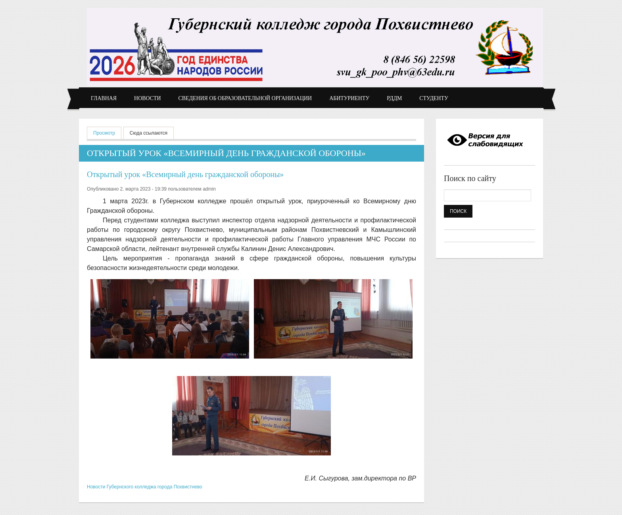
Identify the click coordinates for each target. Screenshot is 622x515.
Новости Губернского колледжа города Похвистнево (144, 487)
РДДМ (394, 98)
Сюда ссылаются (148, 133)
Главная (104, 98)
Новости (147, 98)
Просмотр (107, 132)
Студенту (433, 98)
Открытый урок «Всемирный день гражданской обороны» (185, 174)
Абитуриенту (349, 98)
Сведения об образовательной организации (245, 98)
